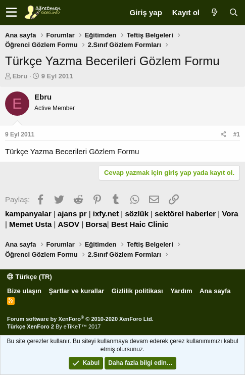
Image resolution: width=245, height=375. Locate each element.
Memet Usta (30, 224)
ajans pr (72, 213)
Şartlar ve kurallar (76, 291)
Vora (230, 213)
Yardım (181, 291)
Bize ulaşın (24, 291)
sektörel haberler (185, 213)
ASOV (69, 224)
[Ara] (233, 12)
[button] (11, 12)
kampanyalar (28, 213)
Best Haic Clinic (139, 224)
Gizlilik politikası (137, 291)
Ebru (20, 76)
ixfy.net (106, 213)
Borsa (96, 224)
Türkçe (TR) (29, 276)
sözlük (137, 213)
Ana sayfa (215, 291)
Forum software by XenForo (80, 319)
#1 (236, 134)
